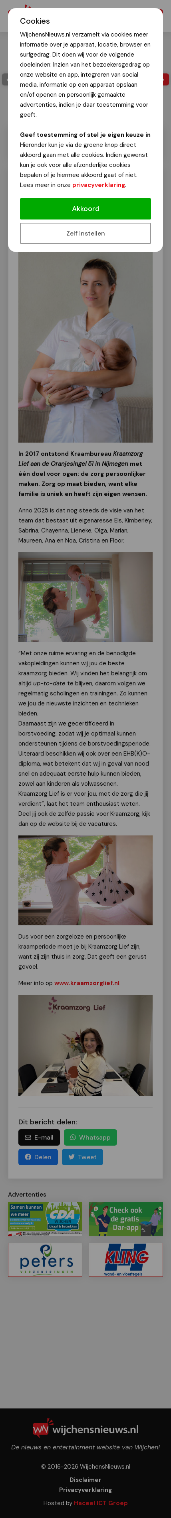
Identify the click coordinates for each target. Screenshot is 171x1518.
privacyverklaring (98, 185)
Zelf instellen (85, 233)
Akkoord (85, 208)
